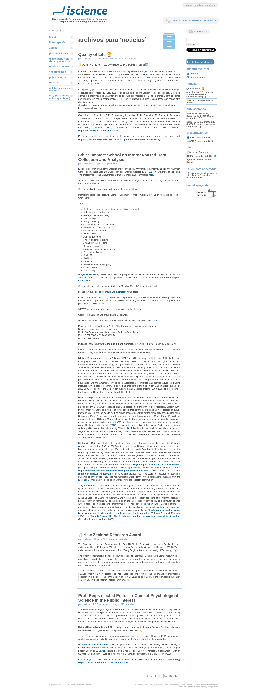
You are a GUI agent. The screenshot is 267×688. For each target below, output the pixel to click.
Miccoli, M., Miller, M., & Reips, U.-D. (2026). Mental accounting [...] (200, 115)
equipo (53, 47)
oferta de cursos (59, 66)
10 (165, 676)
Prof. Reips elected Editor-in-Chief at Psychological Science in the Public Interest (128, 597)
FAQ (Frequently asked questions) (59, 97)
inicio (52, 36)
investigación (57, 42)
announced (146, 609)
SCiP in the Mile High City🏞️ (201, 156)
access (151, 431)
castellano (210, 5)
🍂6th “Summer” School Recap (199, 160)
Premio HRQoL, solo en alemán (149, 71)
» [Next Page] (180, 676)
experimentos (57, 71)
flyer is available (89, 274)
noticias (132, 58)
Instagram (121, 292)
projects (123, 539)
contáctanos (201, 31)
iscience (71, 685)
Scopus (103, 650)
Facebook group (102, 292)
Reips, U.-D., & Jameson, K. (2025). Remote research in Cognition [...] (200, 124)
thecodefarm (206, 685)
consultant (120, 397)
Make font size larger (63, 30)
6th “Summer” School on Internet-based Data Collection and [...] (199, 94)
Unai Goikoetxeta (188, 687)
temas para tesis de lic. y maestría (59, 60)
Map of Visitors (194, 177)
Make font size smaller (57, 30)
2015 (89, 431)
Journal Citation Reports (95, 647)
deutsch (189, 5)
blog (189, 147)
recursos (54, 82)
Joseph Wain (212, 687)
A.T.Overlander (100, 58)
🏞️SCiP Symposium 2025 (199, 137)
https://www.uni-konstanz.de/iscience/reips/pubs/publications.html (113, 470)
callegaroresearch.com (93, 437)
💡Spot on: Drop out (197, 152)
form (154, 320)
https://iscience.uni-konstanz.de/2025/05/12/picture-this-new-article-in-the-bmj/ (119, 139)
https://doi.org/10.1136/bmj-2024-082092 (99, 130)
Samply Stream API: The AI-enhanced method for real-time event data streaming (135, 516)
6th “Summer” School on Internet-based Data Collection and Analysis (122, 157)
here (151, 175)
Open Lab (152, 504)
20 (170, 676)
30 (176, 676)
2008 (117, 422)
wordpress (148, 685)
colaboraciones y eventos (59, 89)
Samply (119, 507)
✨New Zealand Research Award (109, 535)
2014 (129, 428)
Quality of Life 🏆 (95, 54)
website (161, 639)
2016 (113, 425)
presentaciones (58, 53)
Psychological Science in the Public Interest (156, 464)
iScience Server (86, 480)
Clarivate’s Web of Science (93, 644)
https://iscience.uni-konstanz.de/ (96, 473)
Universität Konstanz (84, 685)
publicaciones (57, 77)
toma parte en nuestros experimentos (193, 20)
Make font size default (60, 30)
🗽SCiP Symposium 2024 (199, 141)
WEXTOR (104, 455)
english (199, 5)
